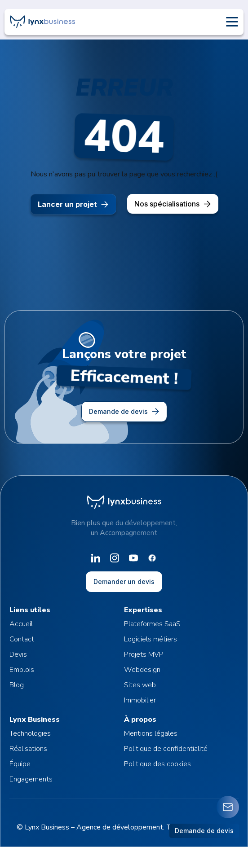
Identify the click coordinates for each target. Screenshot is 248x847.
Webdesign (142, 670)
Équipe (20, 764)
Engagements (31, 779)
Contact (21, 639)
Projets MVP (144, 654)
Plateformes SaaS (152, 624)
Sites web (140, 685)
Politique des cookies (157, 764)
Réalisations (28, 749)
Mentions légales (150, 733)
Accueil (21, 624)
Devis (18, 654)
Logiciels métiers (150, 639)
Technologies (30, 733)
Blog (16, 685)
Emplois (21, 670)
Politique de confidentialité (166, 749)
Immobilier (140, 700)
